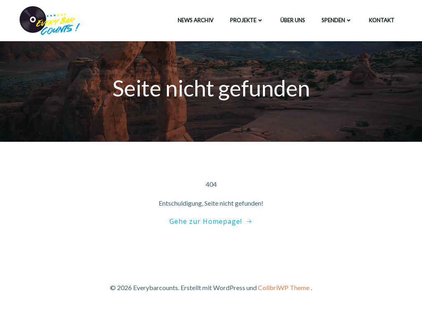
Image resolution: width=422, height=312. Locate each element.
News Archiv (195, 20)
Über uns (292, 20)
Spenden (336, 20)
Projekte (247, 20)
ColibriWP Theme (283, 287)
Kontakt (381, 20)
